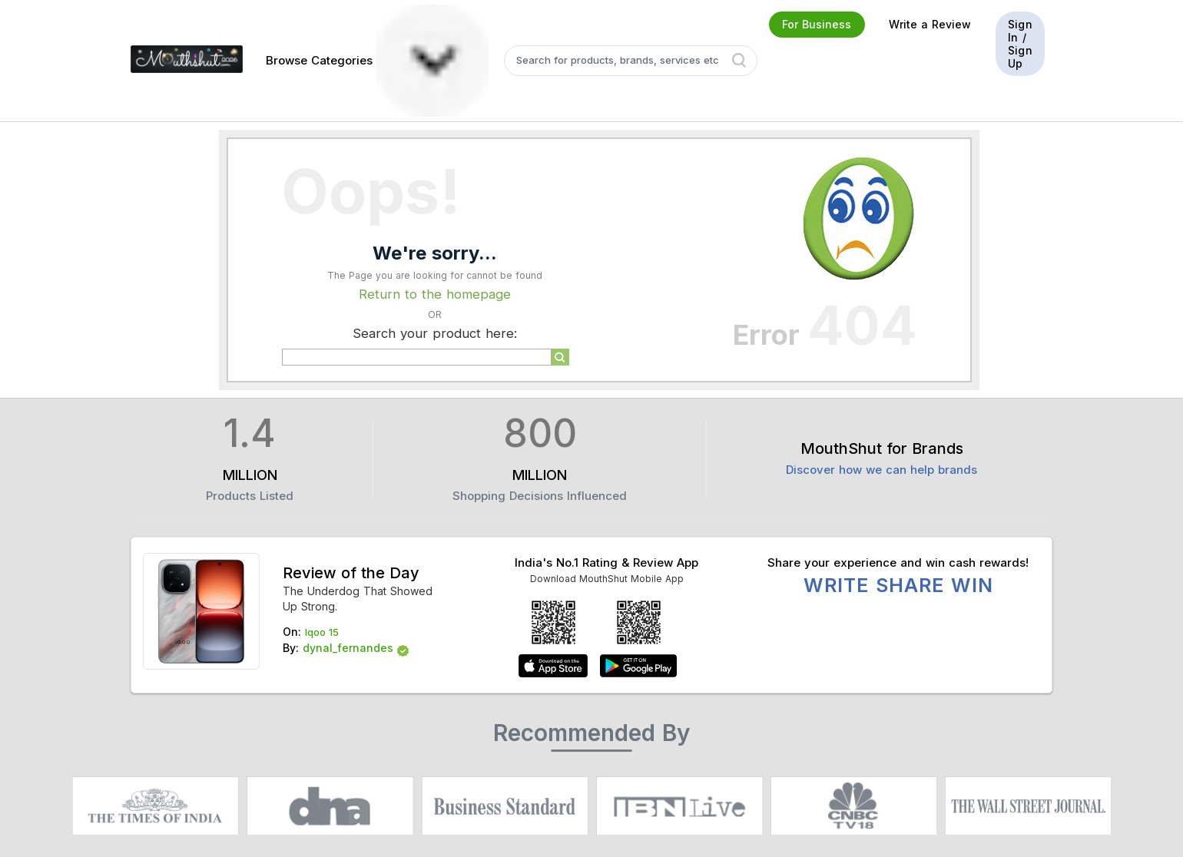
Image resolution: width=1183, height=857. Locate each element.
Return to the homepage (435, 294)
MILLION (250, 475)
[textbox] (630, 60)
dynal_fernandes (348, 647)
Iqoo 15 (322, 632)
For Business (816, 24)
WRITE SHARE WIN (898, 585)
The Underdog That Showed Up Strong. (357, 598)
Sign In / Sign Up (1020, 44)
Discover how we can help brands (881, 469)
